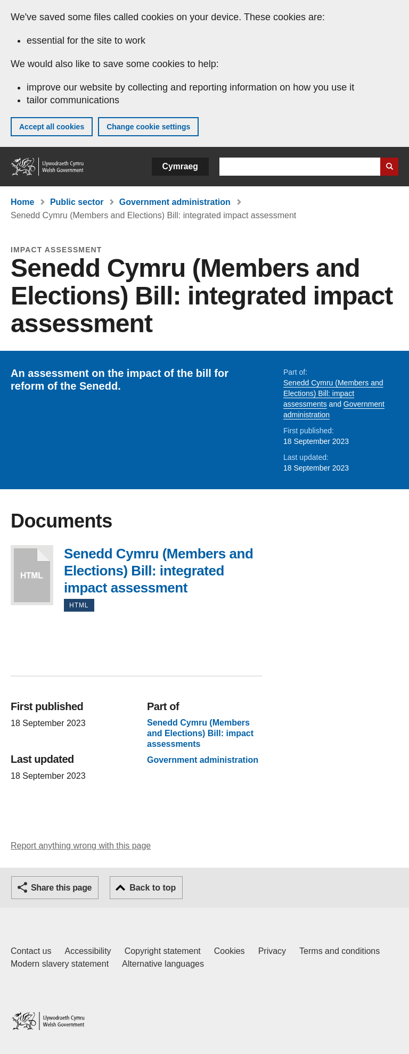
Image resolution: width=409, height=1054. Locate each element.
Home (22, 202)
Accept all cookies (51, 126)
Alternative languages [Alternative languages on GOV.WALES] (163, 963)
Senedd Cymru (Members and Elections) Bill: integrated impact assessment (32, 575)
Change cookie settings (148, 126)
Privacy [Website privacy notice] (272, 951)
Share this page (61, 887)
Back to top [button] (152, 887)
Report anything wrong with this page (81, 845)
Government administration (175, 202)
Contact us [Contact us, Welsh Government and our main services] (31, 951)
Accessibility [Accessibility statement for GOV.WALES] (87, 951)
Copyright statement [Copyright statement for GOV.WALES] (163, 951)
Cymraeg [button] (180, 166)
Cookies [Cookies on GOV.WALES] (229, 951)
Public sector (76, 202)
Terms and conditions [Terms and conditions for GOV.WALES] (339, 951)
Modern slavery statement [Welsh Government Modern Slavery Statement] (60, 963)
